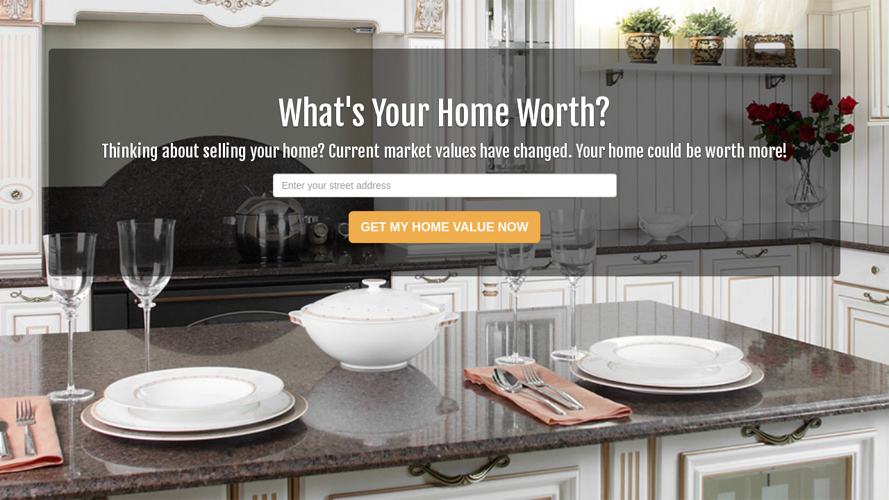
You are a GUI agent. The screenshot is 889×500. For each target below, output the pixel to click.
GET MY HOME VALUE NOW (444, 227)
